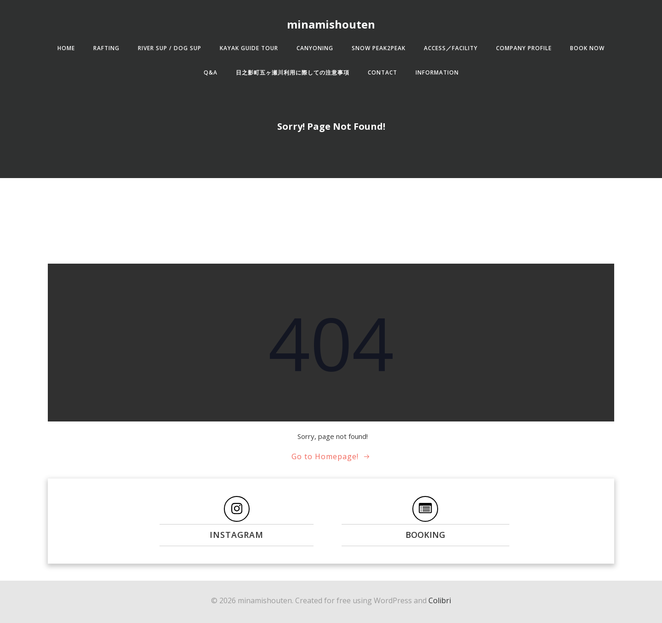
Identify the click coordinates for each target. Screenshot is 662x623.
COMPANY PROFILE (524, 48)
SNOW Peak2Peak (378, 48)
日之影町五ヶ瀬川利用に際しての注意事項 (292, 72)
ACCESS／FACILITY (451, 48)
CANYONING (315, 48)
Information (437, 72)
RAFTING (106, 48)
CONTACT (382, 72)
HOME (66, 48)
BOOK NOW (587, 48)
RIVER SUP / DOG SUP (169, 48)
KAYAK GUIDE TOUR (249, 48)
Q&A (210, 72)
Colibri (439, 600)
